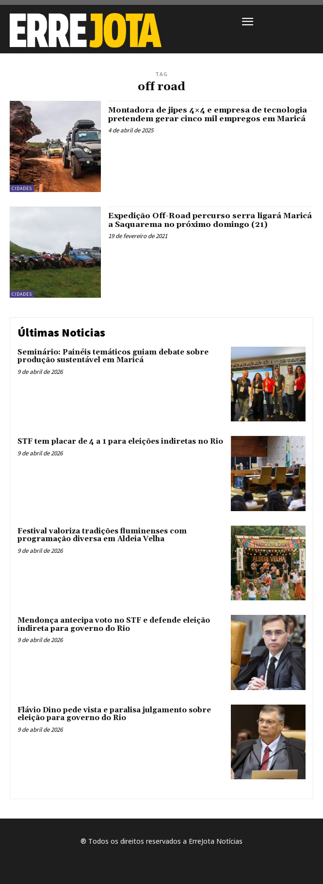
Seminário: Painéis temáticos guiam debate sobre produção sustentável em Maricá (113, 356)
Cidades (22, 188)
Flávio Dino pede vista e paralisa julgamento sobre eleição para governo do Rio (114, 714)
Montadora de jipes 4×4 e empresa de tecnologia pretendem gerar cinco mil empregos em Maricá (207, 114)
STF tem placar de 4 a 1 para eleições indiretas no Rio (120, 441)
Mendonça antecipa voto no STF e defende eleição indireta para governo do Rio (113, 624)
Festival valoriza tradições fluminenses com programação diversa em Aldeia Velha (102, 535)
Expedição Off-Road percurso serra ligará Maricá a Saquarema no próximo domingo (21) (210, 220)
